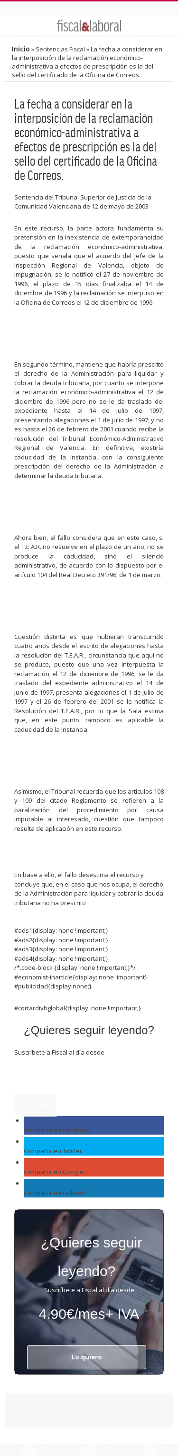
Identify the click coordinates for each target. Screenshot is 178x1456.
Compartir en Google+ (55, 1171)
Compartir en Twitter (53, 1151)
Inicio (21, 48)
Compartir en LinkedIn (55, 1192)
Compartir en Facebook (57, 1130)
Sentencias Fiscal (60, 49)
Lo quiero (35, 1105)
